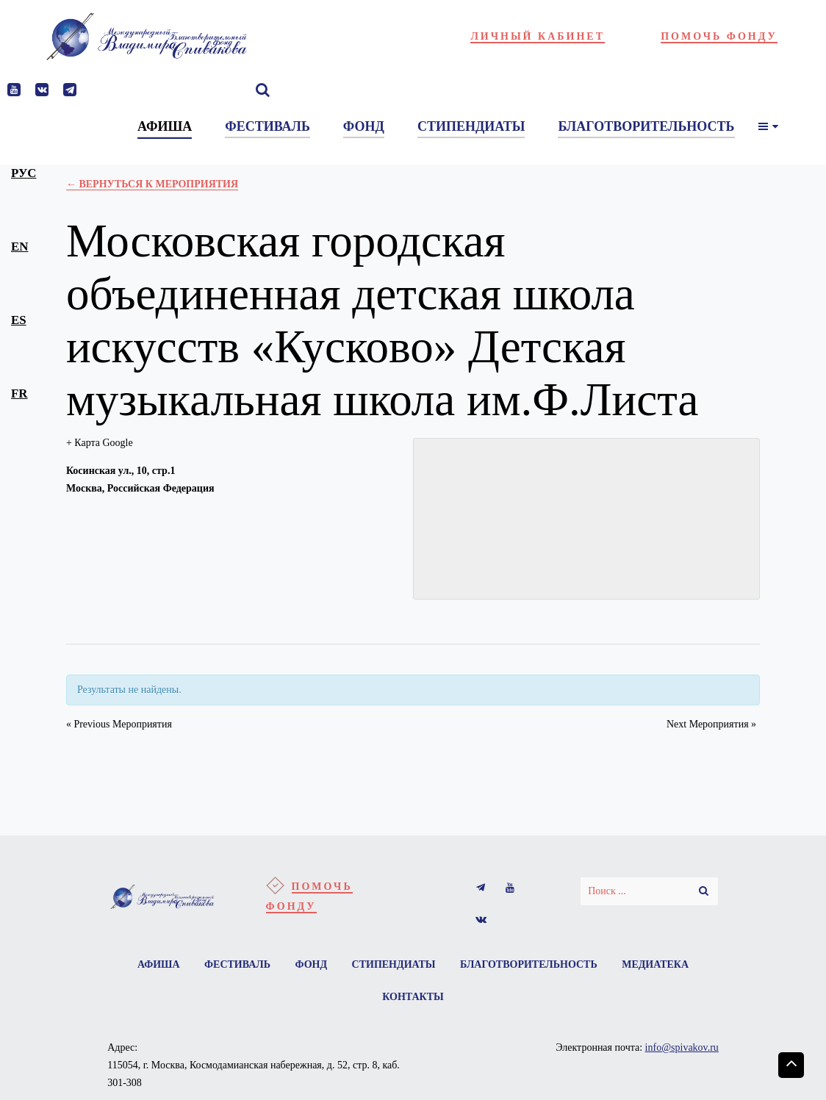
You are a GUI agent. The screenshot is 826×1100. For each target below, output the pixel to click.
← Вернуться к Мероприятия (152, 184)
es (18, 320)
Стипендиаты (394, 964)
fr (19, 393)
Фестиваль (237, 964)
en (19, 247)
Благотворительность (528, 964)
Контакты (413, 996)
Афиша (158, 964)
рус (23, 173)
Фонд (311, 964)
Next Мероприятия (711, 724)
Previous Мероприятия (119, 724)
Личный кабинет (537, 36)
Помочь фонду (719, 36)
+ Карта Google (99, 442)
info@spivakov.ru (682, 1047)
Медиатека (655, 964)
